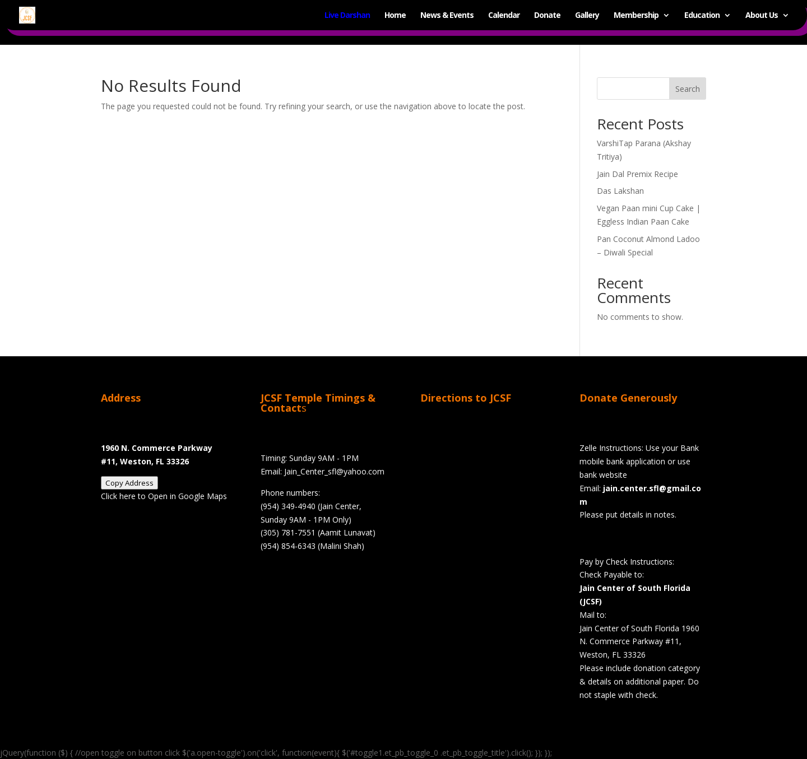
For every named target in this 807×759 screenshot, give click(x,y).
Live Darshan (347, 15)
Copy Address (129, 483)
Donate (547, 15)
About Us (761, 15)
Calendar (504, 15)
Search (687, 88)
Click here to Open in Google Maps (164, 496)
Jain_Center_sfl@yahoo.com (334, 471)
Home (395, 15)
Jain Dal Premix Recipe (637, 174)
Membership (636, 15)
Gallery (587, 15)
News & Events (447, 15)
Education (702, 15)
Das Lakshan (620, 190)
